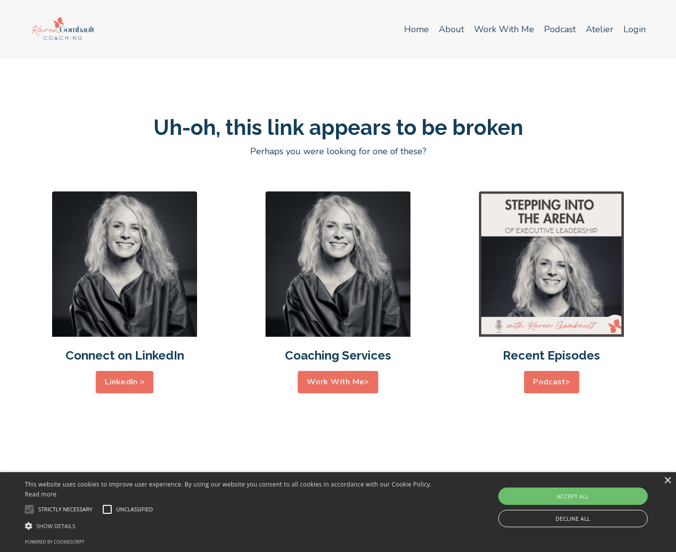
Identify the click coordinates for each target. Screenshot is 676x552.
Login (634, 29)
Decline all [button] (572, 518)
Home (416, 29)
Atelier (599, 29)
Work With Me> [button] (338, 381)
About (451, 29)
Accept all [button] (573, 496)
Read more (41, 494)
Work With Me (504, 29)
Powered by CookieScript (54, 542)
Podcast (560, 29)
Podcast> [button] (551, 381)
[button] (228, 526)
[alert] (338, 512)
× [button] (667, 481)
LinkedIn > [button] (124, 381)
